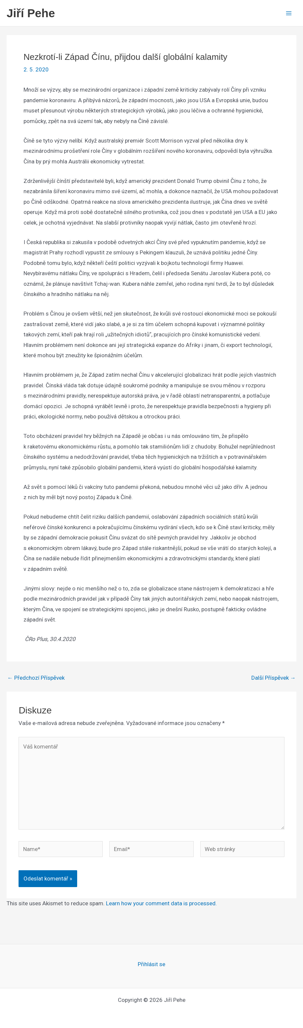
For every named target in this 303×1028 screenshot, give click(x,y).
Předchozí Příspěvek (36, 678)
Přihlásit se (151, 964)
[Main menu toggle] (289, 13)
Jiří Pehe (31, 13)
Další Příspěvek (273, 678)
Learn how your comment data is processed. (161, 903)
